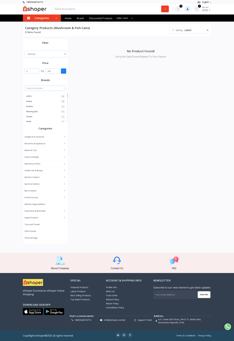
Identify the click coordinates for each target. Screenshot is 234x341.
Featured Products (79, 287)
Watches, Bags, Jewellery (35, 204)
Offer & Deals (30, 231)
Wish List (110, 291)
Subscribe (204, 294)
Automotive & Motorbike (35, 211)
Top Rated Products (80, 299)
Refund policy (112, 299)
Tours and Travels (32, 224)
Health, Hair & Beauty (34, 170)
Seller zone (122, 17)
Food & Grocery (31, 197)
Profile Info (111, 287)
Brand (80, 18)
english (203, 2)
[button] (33, 311)
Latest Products (78, 291)
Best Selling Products (80, 295)
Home (68, 18)
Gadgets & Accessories (34, 137)
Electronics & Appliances (35, 143)
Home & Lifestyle (32, 157)
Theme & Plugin (31, 238)
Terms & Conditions (186, 335)
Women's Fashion (32, 177)
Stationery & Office (32, 163)
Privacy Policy (204, 335)
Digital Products (31, 217)
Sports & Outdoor (32, 184)
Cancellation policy (115, 307)
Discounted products (100, 18)
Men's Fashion (30, 190)
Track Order (111, 295)
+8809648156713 (33, 2)
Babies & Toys (31, 150)
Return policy (112, 303)
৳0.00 (206, 9)
